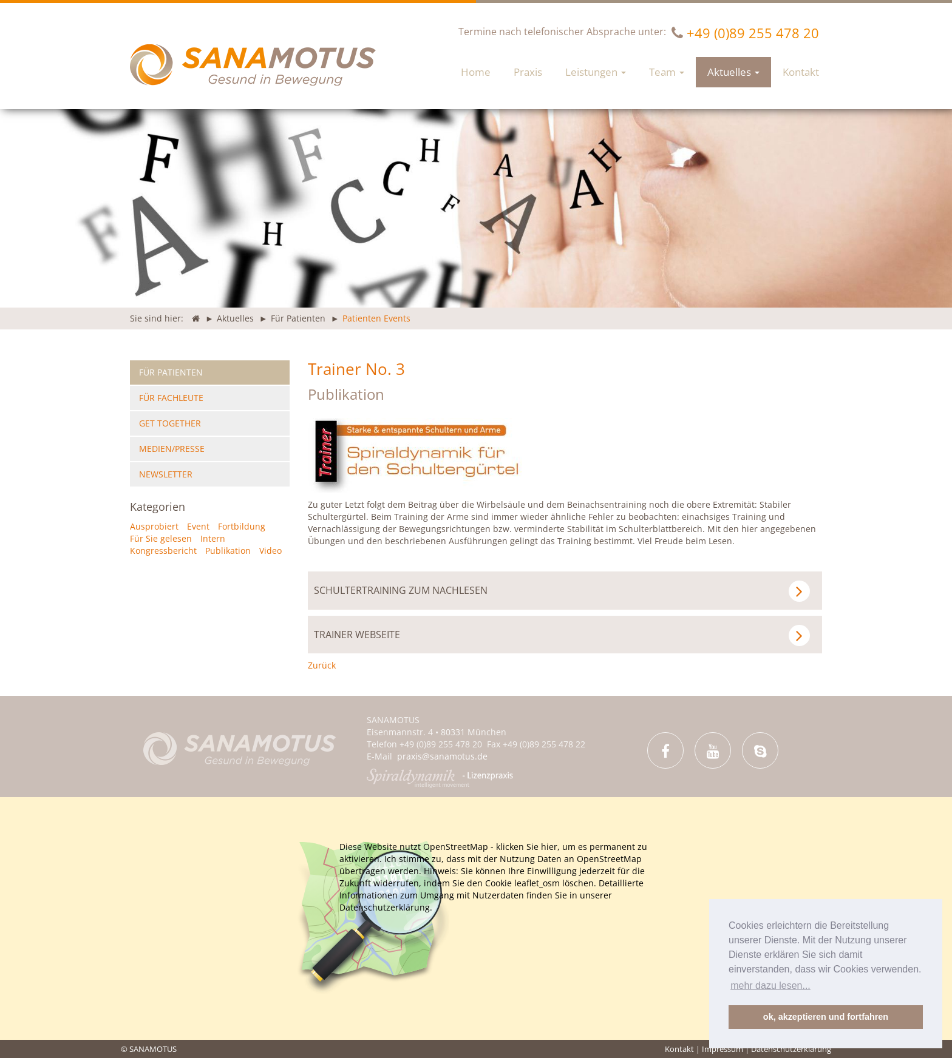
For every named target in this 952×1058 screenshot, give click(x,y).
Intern (212, 538)
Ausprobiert (154, 526)
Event (198, 526)
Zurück (322, 665)
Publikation (346, 394)
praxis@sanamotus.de (442, 756)
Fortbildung (241, 526)
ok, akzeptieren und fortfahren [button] (825, 1017)
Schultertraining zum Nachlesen (562, 591)
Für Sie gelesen (161, 538)
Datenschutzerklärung (791, 1048)
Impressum (722, 1048)
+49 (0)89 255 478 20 (753, 33)
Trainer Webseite (562, 635)
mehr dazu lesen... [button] (770, 985)
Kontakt (679, 1048)
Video (270, 550)
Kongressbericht (163, 550)
